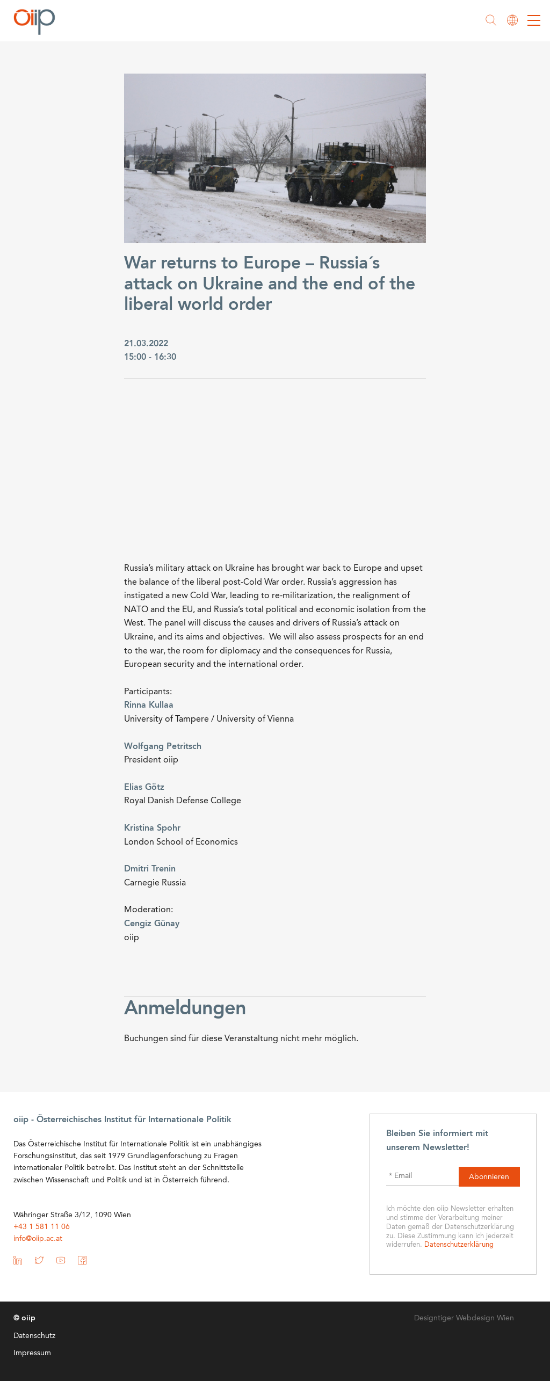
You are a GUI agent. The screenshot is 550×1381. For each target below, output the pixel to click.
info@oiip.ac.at (37, 1238)
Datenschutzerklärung (459, 1244)
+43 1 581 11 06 (41, 1227)
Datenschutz (34, 1336)
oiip (37, 21)
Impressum (32, 1353)
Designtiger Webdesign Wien (464, 1318)
